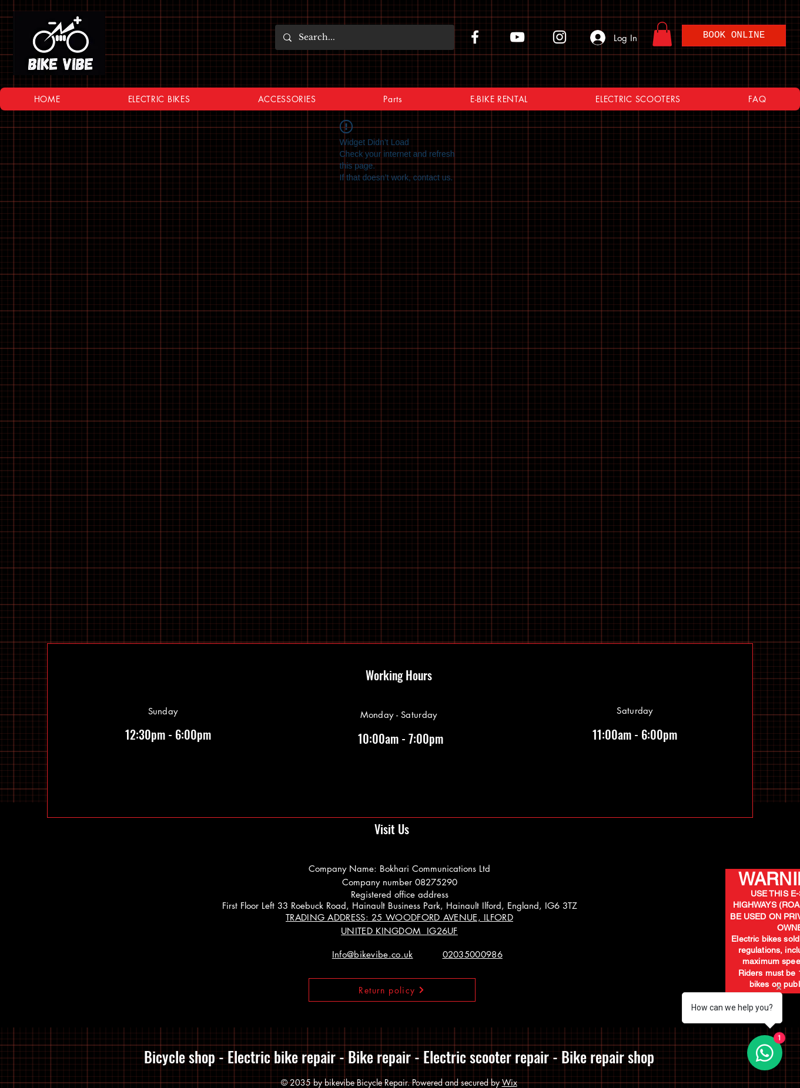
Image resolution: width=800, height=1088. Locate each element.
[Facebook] (475, 37)
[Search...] (364, 37)
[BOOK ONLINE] (734, 35)
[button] (662, 34)
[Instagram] (559, 37)
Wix (509, 1082)
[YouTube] (517, 37)
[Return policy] (392, 990)
